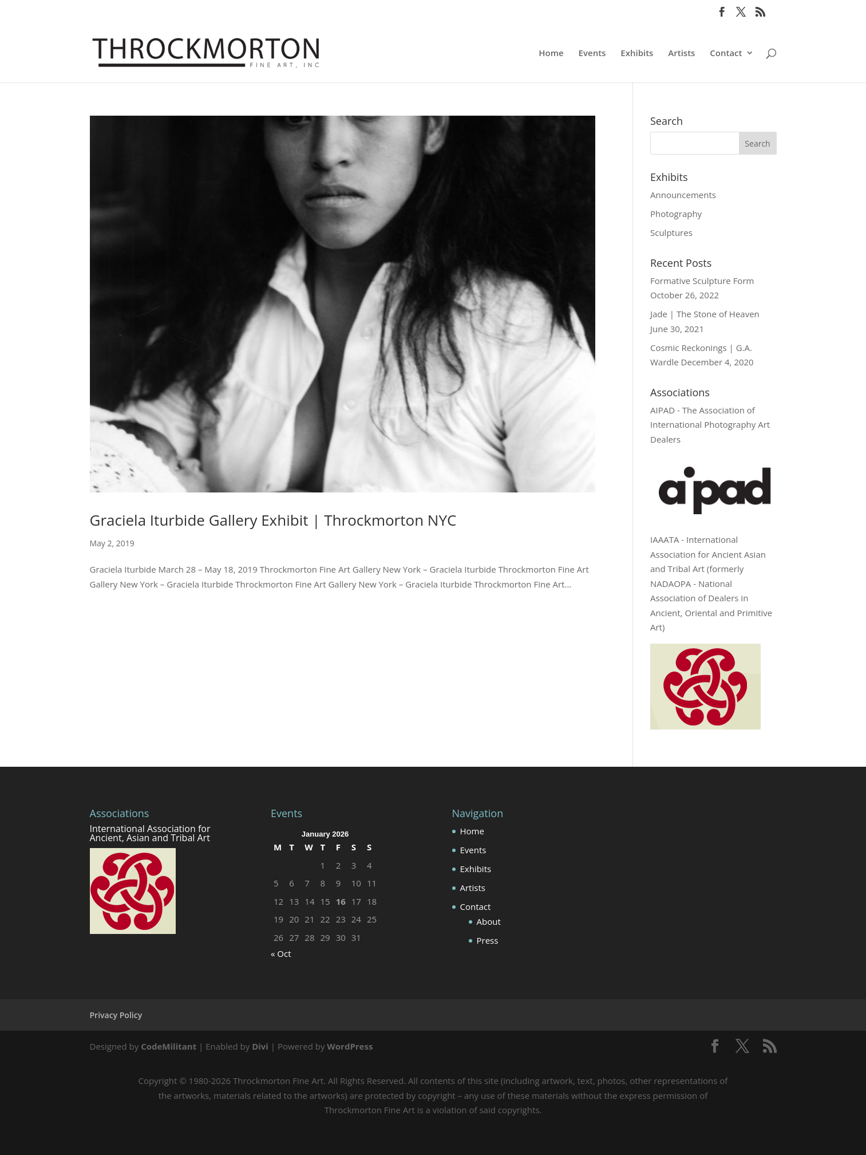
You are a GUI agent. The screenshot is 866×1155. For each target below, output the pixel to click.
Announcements (683, 194)
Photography (676, 213)
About (489, 921)
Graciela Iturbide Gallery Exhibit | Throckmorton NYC (273, 520)
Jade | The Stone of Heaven (705, 314)
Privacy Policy (116, 1015)
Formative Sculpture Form (702, 280)
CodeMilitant (168, 1046)
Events (592, 53)
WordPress (350, 1046)
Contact (726, 53)
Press (488, 940)
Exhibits (636, 53)
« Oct (281, 953)
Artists (681, 53)
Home (551, 53)
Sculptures (671, 232)
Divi (260, 1046)
